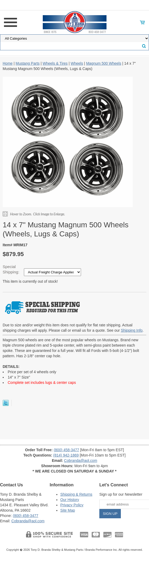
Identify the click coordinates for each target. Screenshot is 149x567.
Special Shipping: (11, 269)
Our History (69, 500)
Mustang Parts (28, 63)
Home (7, 63)
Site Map (67, 510)
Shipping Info (132, 330)
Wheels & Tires (54, 63)
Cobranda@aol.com (80, 460)
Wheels (77, 63)
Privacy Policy (71, 505)
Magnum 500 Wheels (103, 63)
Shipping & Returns (76, 494)
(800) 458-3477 (66, 450)
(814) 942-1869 (66, 455)
